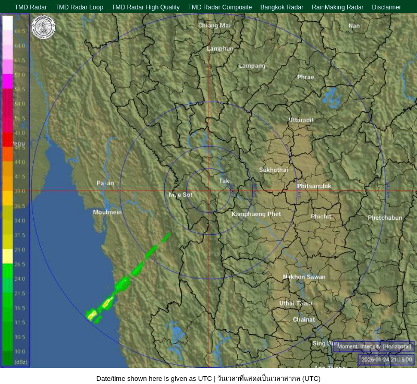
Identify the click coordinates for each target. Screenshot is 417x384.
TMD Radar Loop (79, 7)
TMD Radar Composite (220, 7)
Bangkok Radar (281, 7)
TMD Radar (31, 7)
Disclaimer (386, 7)
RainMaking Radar (337, 7)
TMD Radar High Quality (146, 7)
